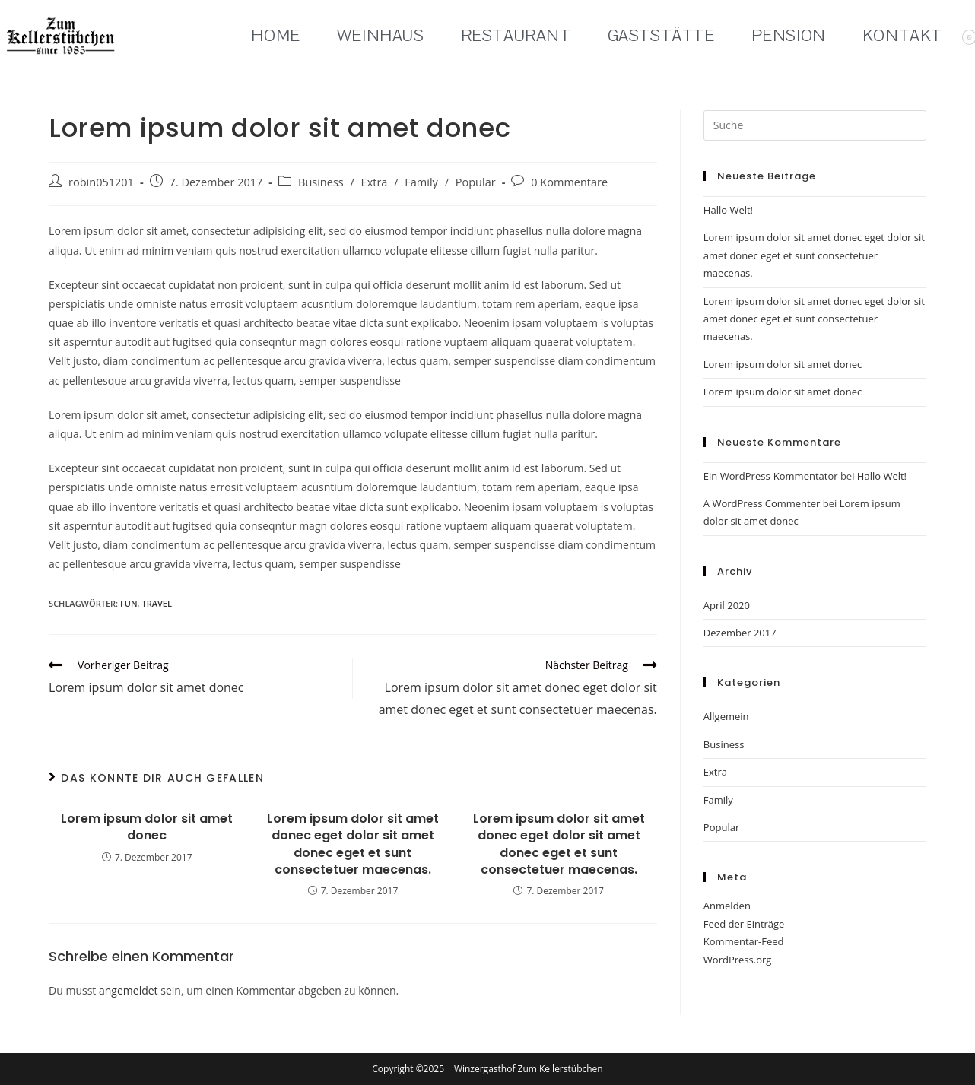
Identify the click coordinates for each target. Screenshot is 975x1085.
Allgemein (726, 716)
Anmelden (727, 905)
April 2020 (726, 605)
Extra (374, 182)
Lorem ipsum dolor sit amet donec (147, 827)
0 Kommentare (569, 182)
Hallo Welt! (728, 210)
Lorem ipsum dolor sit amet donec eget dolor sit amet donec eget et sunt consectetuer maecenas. (353, 844)
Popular (476, 182)
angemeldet (128, 990)
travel (156, 603)
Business (321, 182)
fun (129, 603)
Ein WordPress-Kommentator (770, 476)
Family (421, 182)
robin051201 (101, 182)
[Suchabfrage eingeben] (814, 125)
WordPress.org (737, 959)
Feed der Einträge (744, 924)
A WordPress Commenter (762, 503)
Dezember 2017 (740, 632)
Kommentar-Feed (743, 941)
